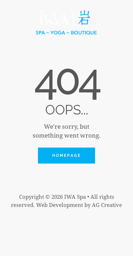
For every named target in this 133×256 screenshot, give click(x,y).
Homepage (66, 155)
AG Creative (107, 204)
